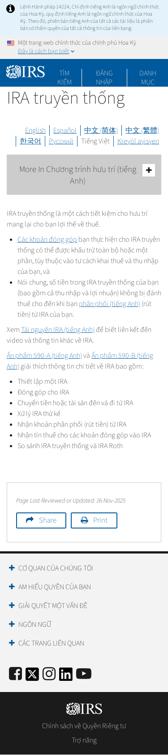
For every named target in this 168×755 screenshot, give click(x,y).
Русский (61, 141)
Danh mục (147, 73)
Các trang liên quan (51, 643)
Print (100, 520)
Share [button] (47, 520)
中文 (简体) (101, 130)
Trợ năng (84, 740)
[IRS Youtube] (83, 674)
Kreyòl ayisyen (138, 141)
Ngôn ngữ (34, 624)
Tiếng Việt (95, 141)
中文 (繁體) (142, 130)
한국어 (30, 141)
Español (65, 130)
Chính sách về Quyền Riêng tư (84, 725)
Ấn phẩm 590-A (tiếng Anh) (44, 356)
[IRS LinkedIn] (66, 677)
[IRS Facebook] (15, 674)
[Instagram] (49, 674)
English (35, 130)
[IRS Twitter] (32, 677)
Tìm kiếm (64, 73)
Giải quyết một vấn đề (52, 606)
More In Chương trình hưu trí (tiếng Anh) (87, 175)
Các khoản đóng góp (47, 239)
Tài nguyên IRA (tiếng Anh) (58, 330)
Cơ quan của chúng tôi (55, 568)
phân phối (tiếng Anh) (109, 304)
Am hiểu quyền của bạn (54, 587)
